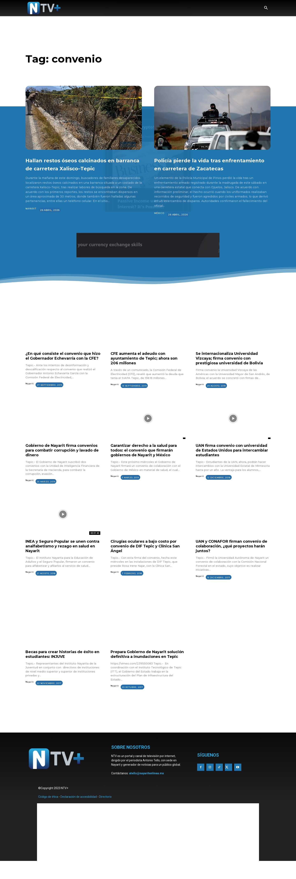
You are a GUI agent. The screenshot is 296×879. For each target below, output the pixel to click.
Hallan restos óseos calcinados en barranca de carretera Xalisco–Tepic (81, 168)
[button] (266, 8)
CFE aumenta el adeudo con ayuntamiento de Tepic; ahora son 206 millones (148, 366)
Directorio (105, 813)
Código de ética (48, 813)
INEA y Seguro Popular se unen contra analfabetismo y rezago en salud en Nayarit (62, 558)
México (159, 221)
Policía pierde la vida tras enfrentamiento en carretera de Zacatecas (211, 168)
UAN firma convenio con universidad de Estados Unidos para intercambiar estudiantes (229, 462)
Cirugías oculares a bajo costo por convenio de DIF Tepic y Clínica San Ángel (148, 558)
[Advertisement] (148, 737)
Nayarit (31, 216)
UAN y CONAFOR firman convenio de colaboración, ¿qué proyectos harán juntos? (232, 558)
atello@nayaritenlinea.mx (146, 790)
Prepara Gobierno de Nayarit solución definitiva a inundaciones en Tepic (148, 668)
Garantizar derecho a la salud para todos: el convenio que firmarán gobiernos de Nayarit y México (148, 462)
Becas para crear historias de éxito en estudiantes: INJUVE (57, 666)
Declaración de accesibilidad (78, 813)
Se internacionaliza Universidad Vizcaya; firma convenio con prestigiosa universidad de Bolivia (233, 366)
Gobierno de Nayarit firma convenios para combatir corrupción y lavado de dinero (58, 462)
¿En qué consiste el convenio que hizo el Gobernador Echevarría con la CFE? (61, 366)
